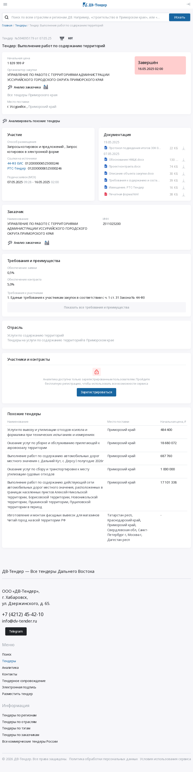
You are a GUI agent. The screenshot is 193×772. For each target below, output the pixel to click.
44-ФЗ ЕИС (15, 164)
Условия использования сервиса (165, 759)
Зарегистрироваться (96, 393)
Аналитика (10, 668)
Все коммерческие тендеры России (30, 742)
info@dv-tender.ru (19, 621)
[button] (96, 308)
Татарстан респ (119, 515)
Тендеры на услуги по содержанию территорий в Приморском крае (60, 340)
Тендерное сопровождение (24, 681)
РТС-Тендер (16, 169)
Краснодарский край (123, 520)
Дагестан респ (118, 540)
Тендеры (9, 661)
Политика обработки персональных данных (103, 759)
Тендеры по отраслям (19, 722)
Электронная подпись (19, 688)
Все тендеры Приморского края (32, 95)
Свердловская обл (121, 530)
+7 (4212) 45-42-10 (22, 614)
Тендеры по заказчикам (20, 735)
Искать (179, 18)
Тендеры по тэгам (16, 729)
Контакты (9, 674)
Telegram (16, 632)
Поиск (6, 655)
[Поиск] (6, 18)
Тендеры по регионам (19, 715)
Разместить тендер (17, 694)
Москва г (134, 535)
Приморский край (42, 107)
